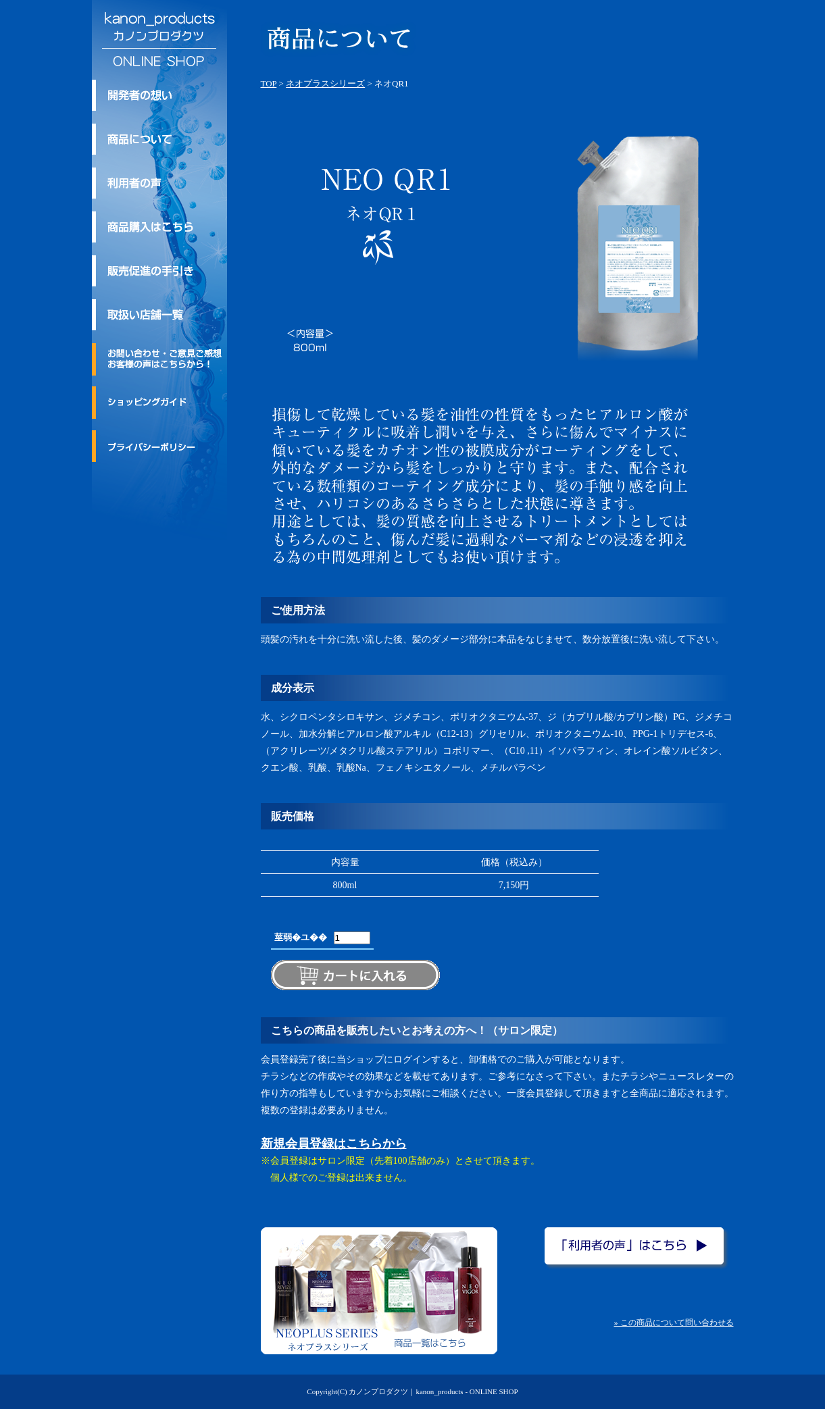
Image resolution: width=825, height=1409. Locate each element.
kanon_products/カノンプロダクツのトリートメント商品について (159, 139)
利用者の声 (159, 183)
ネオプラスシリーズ (325, 83)
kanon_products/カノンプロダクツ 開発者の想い (159, 95)
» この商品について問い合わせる (674, 1322)
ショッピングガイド (159, 402)
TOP (269, 83)
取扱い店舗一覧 (159, 314)
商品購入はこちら (159, 226)
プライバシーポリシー (159, 446)
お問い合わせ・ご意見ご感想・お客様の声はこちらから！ (159, 359)
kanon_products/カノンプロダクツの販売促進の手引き (159, 270)
